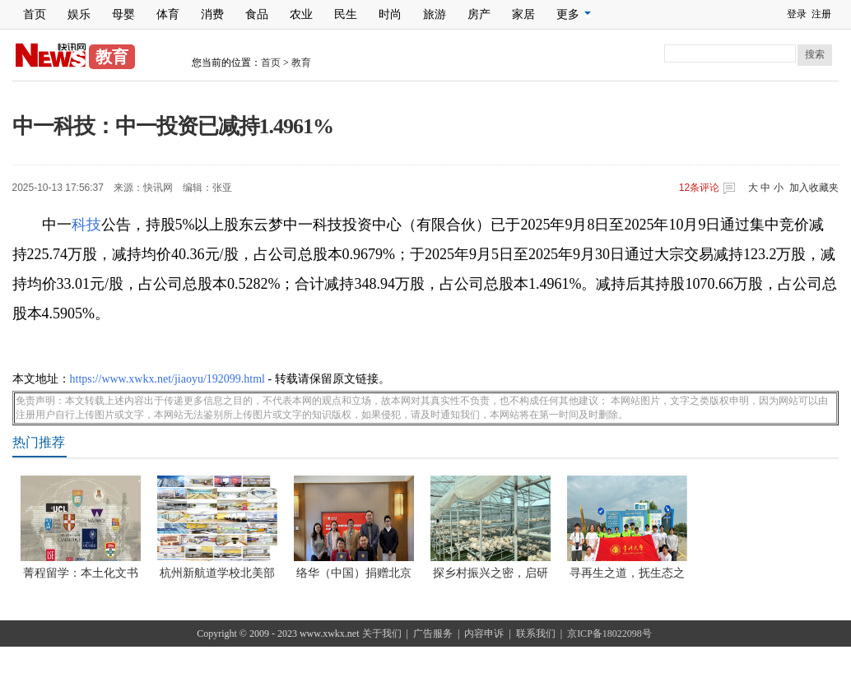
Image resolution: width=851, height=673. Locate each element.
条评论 (699, 187)
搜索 (815, 54)
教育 (301, 62)
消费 (212, 14)
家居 (523, 14)
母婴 (123, 14)
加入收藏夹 (814, 187)
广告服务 (433, 633)
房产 (479, 14)
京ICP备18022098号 (609, 633)
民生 (345, 14)
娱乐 (79, 14)
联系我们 (536, 633)
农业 (301, 14)
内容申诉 (484, 633)
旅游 (434, 14)
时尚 (390, 14)
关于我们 (382, 633)
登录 (797, 14)
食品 (256, 14)
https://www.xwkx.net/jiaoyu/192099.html (167, 379)
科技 (86, 224)
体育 (167, 14)
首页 (34, 14)
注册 (821, 14)
